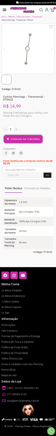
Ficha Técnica (13, 188)
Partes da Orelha (23, 16)
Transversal (37, 16)
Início (3, 16)
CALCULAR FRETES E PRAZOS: (20, 169)
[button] (41, 10)
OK (47, 175)
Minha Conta (10, 284)
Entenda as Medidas (37, 188)
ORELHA (11, 16)
